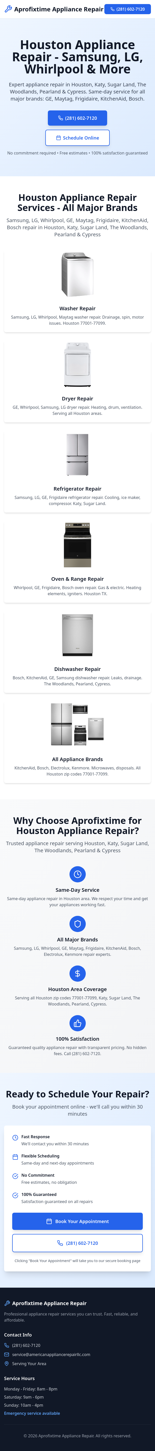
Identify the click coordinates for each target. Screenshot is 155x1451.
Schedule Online (77, 138)
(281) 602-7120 (127, 9)
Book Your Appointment (77, 1221)
